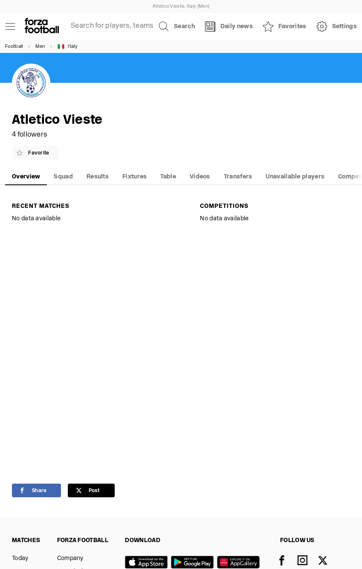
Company (70, 558)
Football (14, 46)
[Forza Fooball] (42, 26)
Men (40, 46)
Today (20, 558)
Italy (68, 46)
